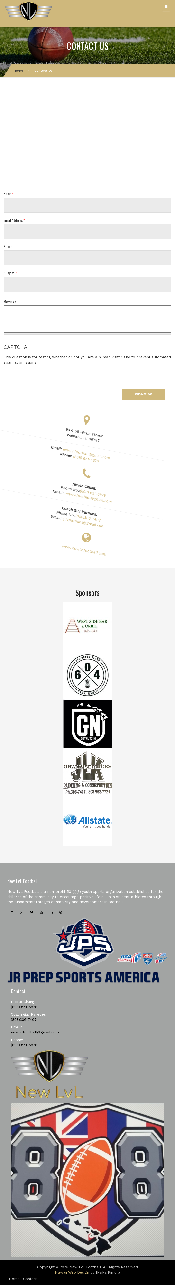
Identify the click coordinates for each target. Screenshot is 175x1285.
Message (10, 301)
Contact (30, 1279)
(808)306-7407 (97, 517)
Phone (8, 246)
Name (9, 193)
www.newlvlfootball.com (87, 550)
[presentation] (41, 374)
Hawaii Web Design (72, 1272)
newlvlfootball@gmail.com (94, 453)
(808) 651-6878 (94, 458)
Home (18, 70)
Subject (10, 272)
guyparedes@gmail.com (93, 522)
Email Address (14, 220)
